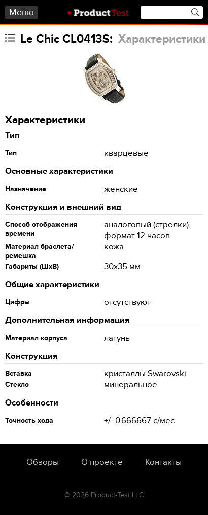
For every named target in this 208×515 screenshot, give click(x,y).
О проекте (102, 462)
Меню (21, 12)
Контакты (163, 462)
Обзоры (42, 462)
